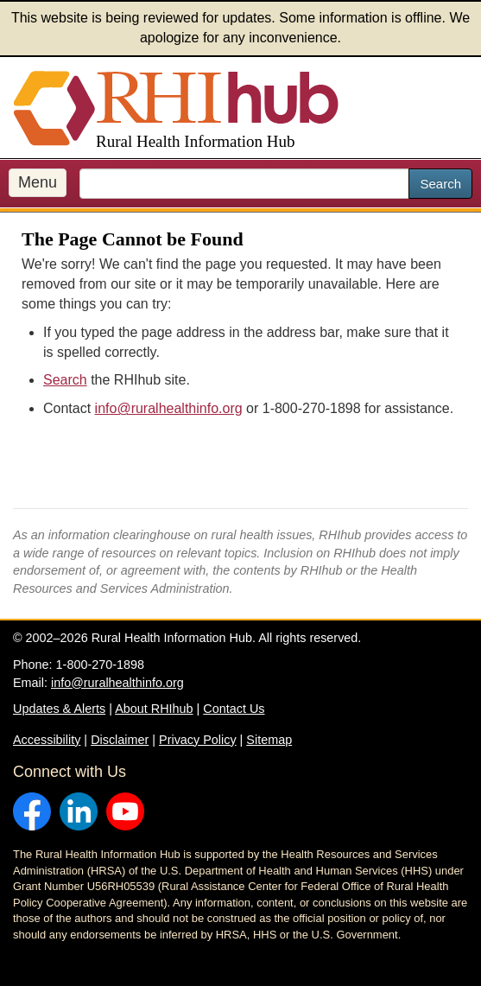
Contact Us (233, 709)
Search (440, 183)
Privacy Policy (198, 740)
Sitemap (269, 740)
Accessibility (46, 740)
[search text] (244, 184)
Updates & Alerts (59, 709)
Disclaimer (120, 740)
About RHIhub (154, 709)
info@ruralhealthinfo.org (169, 408)
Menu (37, 182)
